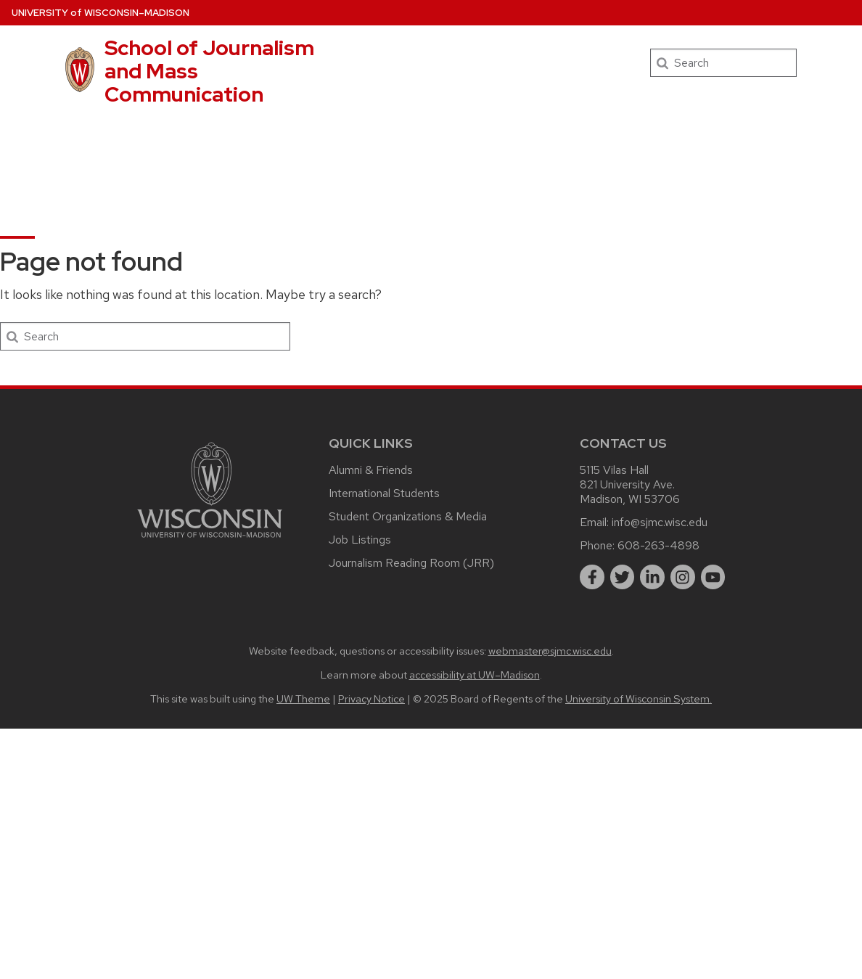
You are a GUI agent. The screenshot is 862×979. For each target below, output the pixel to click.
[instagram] (682, 577)
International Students (384, 493)
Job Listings (360, 539)
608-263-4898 (658, 545)
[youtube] (713, 577)
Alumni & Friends (371, 470)
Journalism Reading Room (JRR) (411, 562)
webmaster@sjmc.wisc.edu (550, 651)
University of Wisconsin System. (638, 698)
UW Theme (303, 698)
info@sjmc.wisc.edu (659, 522)
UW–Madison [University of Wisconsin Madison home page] (100, 13)
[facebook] (592, 577)
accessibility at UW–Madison (474, 674)
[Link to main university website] (209, 540)
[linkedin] (652, 577)
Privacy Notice (371, 698)
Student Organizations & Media (408, 516)
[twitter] (622, 577)
